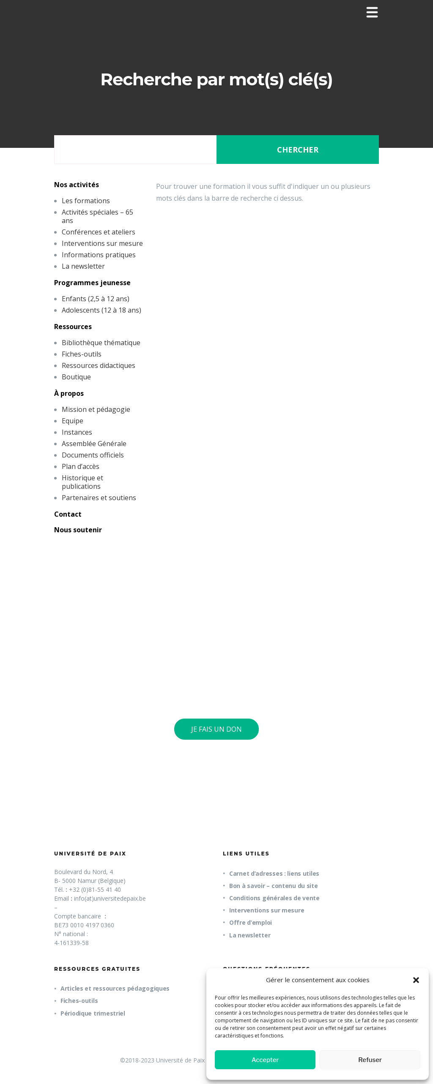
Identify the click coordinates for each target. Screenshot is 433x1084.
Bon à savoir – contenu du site (273, 886)
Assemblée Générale (94, 443)
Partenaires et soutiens (99, 497)
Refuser (370, 1060)
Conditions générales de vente (274, 898)
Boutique (76, 376)
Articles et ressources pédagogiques (115, 988)
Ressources (73, 326)
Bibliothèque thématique (101, 342)
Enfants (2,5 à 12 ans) (95, 298)
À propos (69, 393)
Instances (77, 432)
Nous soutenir (78, 529)
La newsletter (83, 266)
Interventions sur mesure (102, 243)
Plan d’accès (80, 466)
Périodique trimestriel (92, 1013)
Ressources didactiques (98, 365)
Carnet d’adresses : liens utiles (274, 873)
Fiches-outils (81, 354)
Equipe (72, 420)
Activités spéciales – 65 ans (97, 216)
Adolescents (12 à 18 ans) (101, 310)
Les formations (86, 200)
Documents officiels (93, 455)
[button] (416, 980)
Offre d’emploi (250, 922)
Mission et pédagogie (96, 409)
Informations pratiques (99, 254)
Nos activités (76, 184)
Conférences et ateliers (98, 232)
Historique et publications (82, 482)
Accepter (265, 1060)
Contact (68, 514)
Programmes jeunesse (92, 282)
